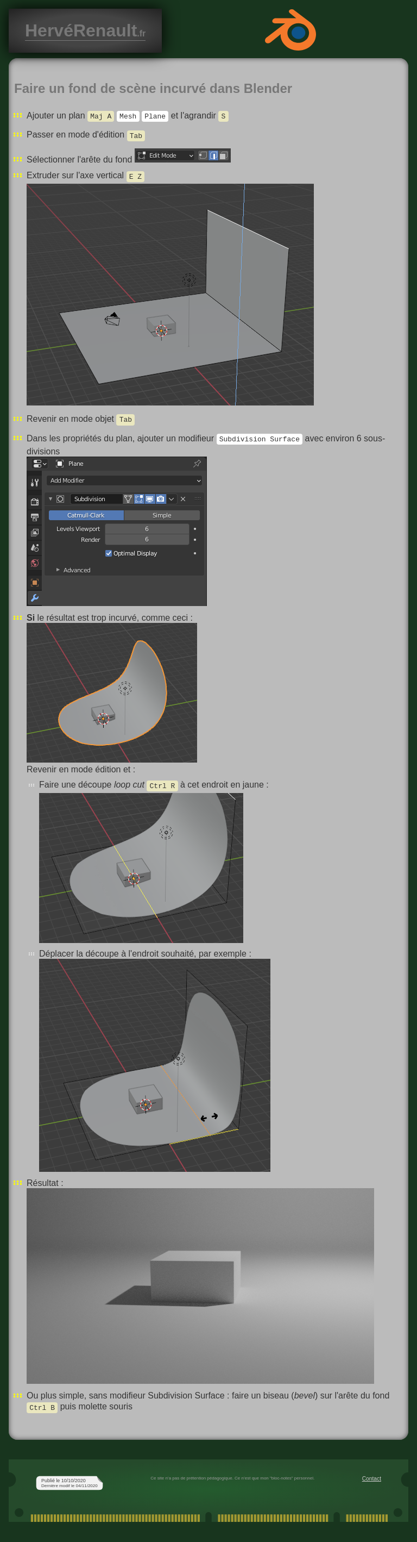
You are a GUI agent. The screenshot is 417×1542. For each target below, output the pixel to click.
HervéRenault (85, 30)
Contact (371, 1479)
